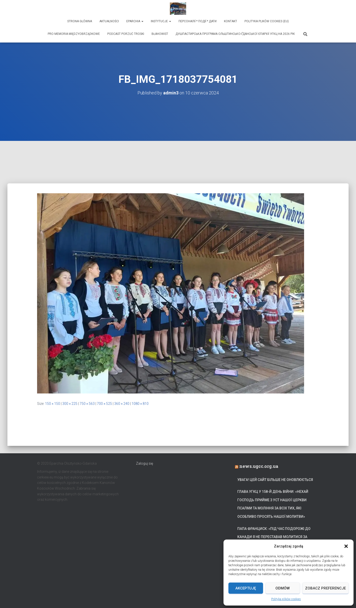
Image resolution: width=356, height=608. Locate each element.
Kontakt (230, 21)
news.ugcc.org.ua (258, 466)
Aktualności (109, 21)
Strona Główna (79, 21)
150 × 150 (52, 404)
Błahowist (160, 34)
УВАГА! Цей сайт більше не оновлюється (275, 480)
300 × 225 (69, 404)
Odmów (282, 588)
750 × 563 (87, 404)
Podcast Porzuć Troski (125, 34)
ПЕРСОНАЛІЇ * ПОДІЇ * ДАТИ (197, 21)
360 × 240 (121, 404)
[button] (346, 546)
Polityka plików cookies (286, 599)
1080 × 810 (140, 404)
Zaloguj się (144, 463)
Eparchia (134, 21)
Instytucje (161, 21)
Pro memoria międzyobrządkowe (74, 34)
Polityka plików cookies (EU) (267, 21)
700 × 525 (104, 404)
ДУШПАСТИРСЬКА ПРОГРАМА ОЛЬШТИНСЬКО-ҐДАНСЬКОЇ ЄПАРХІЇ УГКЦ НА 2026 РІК (235, 34)
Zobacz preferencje (325, 588)
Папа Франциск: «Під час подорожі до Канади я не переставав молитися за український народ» (274, 537)
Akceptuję (245, 588)
